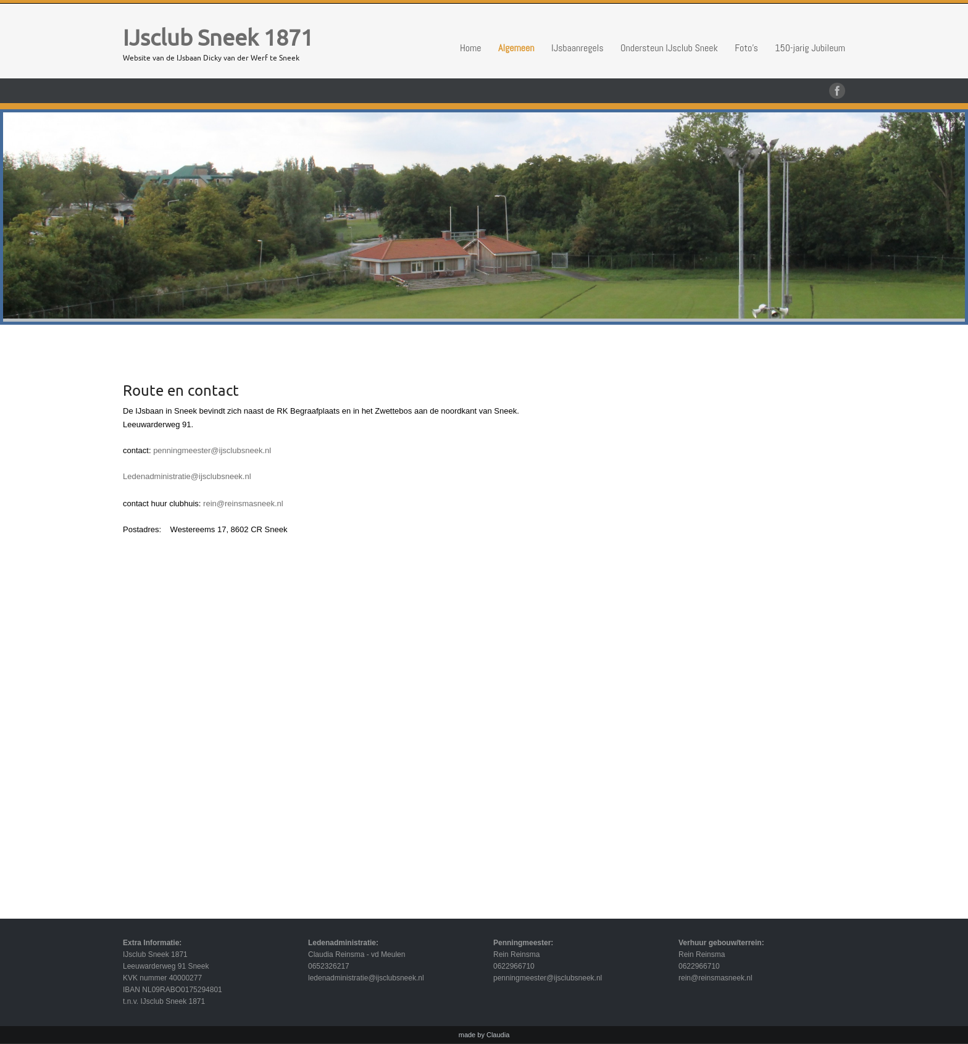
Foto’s (746, 47)
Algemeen (516, 47)
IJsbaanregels (577, 47)
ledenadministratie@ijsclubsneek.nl (366, 978)
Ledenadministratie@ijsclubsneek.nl (187, 476)
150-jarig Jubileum (810, 47)
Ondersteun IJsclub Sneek (669, 47)
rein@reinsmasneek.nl (243, 503)
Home (471, 47)
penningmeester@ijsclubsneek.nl (212, 450)
